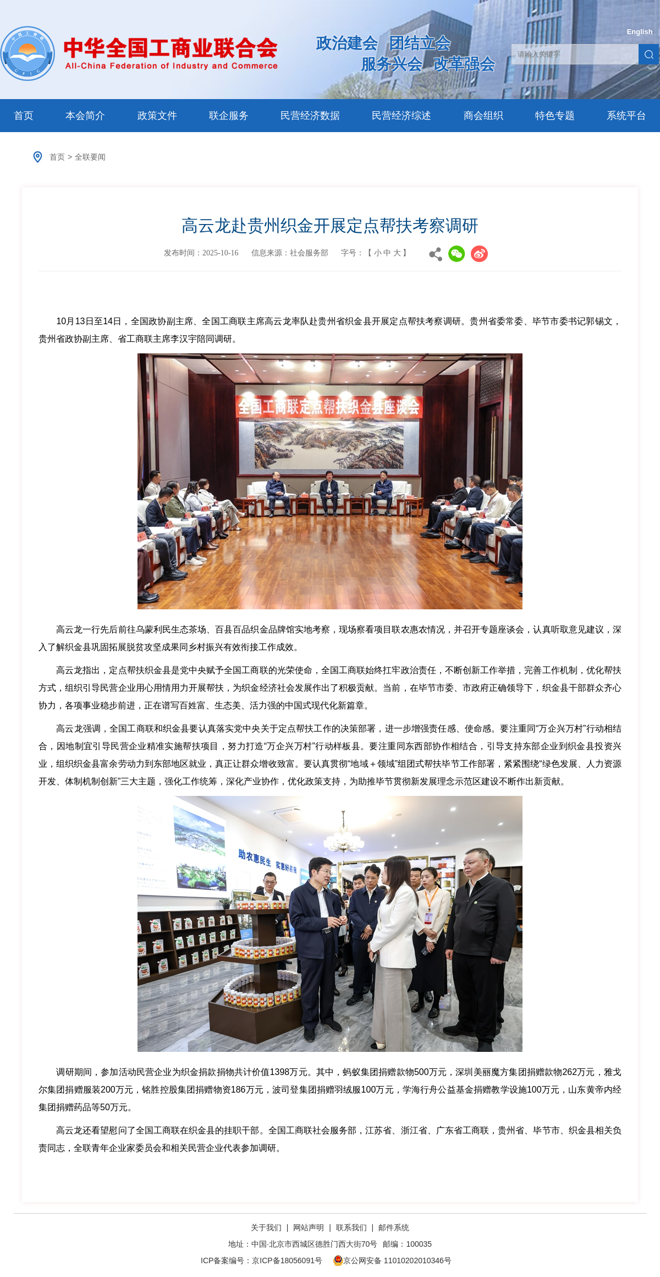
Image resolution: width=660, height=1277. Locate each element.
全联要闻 (90, 156)
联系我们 (351, 1227)
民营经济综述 (401, 115)
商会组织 (483, 115)
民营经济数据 (310, 115)
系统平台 (626, 115)
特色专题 (555, 115)
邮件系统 (393, 1227)
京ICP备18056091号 (287, 1260)
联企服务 (229, 115)
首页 (24, 115)
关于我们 (267, 1227)
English (640, 32)
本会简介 (85, 115)
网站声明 (308, 1227)
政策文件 (157, 115)
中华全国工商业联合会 (139, 53)
